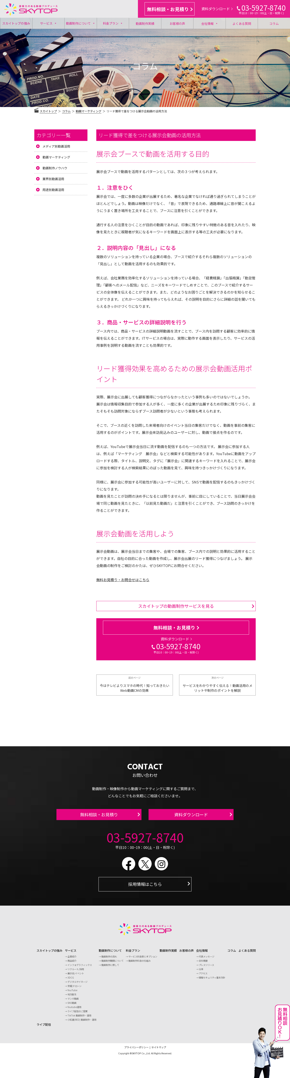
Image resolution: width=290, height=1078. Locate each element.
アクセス (203, 976)
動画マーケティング (56, 157)
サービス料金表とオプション (142, 959)
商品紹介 (72, 963)
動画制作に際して (110, 967)
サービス (48, 23)
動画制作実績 (145, 23)
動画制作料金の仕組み (139, 963)
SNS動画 (72, 1005)
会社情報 (209, 23)
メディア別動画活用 (56, 146)
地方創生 (72, 997)
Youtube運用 (74, 1009)
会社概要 (203, 963)
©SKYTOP (135, 1056)
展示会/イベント (76, 976)
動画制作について (80, 23)
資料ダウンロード (217, 8)
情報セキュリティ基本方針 (212, 980)
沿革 (201, 971)
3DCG (71, 980)
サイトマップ (158, 1050)
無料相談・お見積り (170, 9)
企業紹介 (72, 959)
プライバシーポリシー (136, 1050)
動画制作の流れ (109, 959)
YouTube (72, 992)
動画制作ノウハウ (55, 168)
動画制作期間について (112, 963)
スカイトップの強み (16, 23)
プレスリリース (206, 967)
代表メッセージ (206, 959)
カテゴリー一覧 (54, 134)
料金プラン (113, 23)
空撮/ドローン (74, 988)
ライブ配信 (44, 1027)
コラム (274, 23)
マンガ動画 (73, 1001)
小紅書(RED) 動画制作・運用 (82, 1022)
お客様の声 (177, 23)
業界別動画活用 (53, 179)
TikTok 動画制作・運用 (79, 1018)
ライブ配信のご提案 (77, 1014)
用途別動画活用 (53, 189)
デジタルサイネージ (77, 984)
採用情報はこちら (145, 887)
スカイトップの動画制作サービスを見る (176, 606)
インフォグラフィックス (80, 967)
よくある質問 (241, 23)
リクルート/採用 (76, 971)
